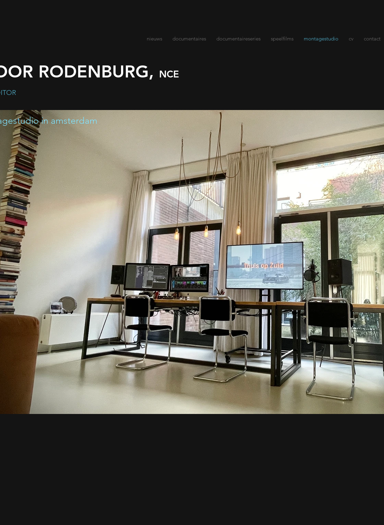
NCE (169, 74)
